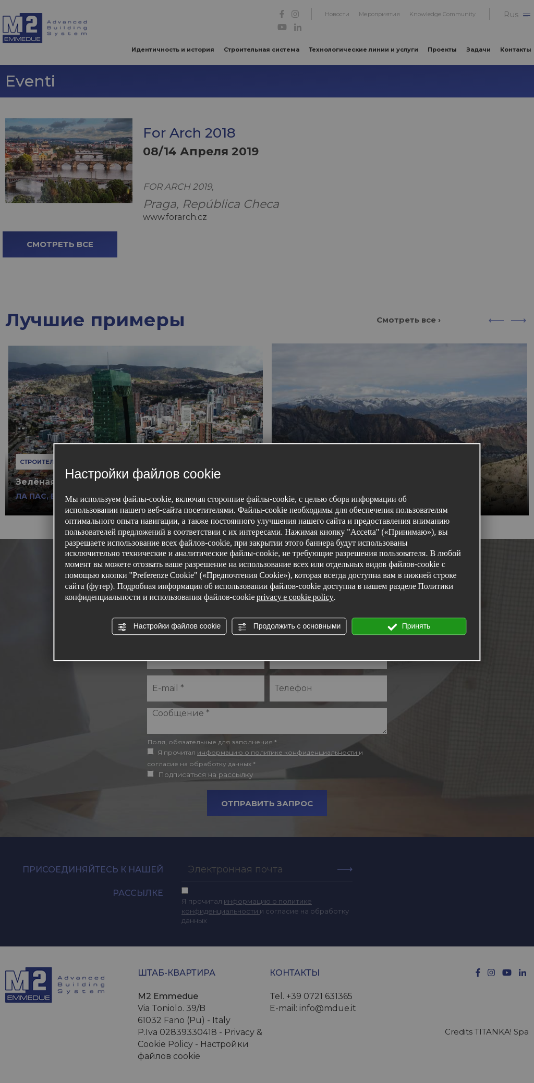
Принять (409, 626)
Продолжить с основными (289, 626)
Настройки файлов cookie (169, 626)
